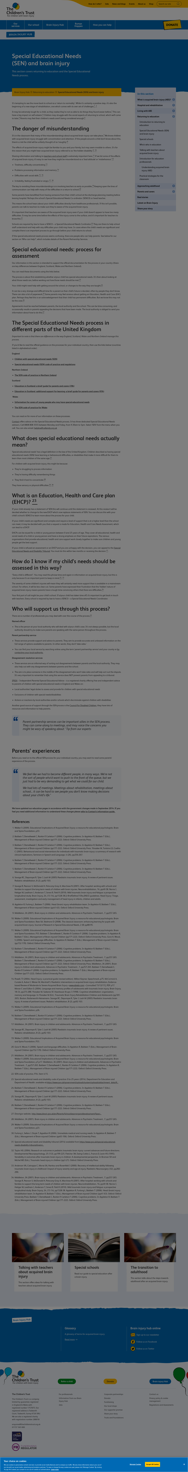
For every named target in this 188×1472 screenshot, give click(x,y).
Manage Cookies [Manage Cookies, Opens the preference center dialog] (135, 1464)
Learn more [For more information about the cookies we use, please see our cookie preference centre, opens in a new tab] (55, 1469)
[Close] (184, 1464)
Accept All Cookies (152, 1464)
